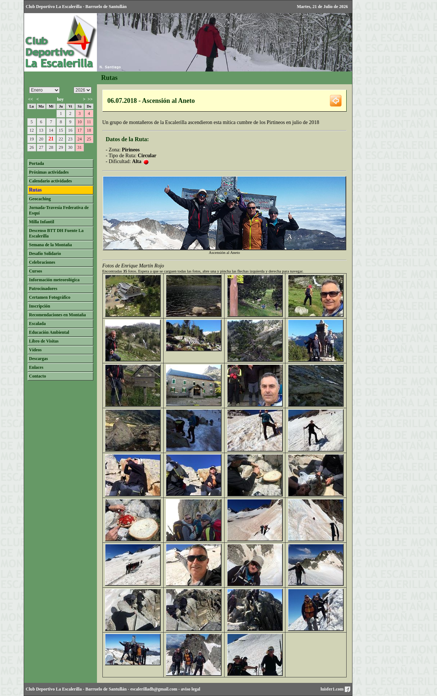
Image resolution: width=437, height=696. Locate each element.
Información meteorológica (54, 279)
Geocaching (40, 198)
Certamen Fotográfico (50, 297)
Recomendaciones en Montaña (57, 314)
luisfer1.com (335, 689)
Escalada (37, 323)
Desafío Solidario (45, 253)
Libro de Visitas (44, 341)
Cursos (35, 271)
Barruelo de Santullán (105, 689)
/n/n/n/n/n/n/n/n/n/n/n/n (44, 90)
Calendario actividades (50, 180)
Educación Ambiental (49, 332)
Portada (36, 163)
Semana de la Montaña (50, 244)
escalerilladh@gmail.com (153, 689)
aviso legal (190, 689)
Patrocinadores (43, 288)
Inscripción (39, 306)
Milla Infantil (41, 221)
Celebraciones (42, 262)
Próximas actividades (49, 172)
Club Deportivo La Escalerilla (54, 689)
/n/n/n (82, 90)
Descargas (38, 358)
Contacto (37, 376)
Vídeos (35, 349)
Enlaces (36, 367)
